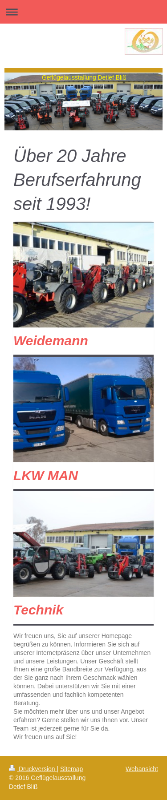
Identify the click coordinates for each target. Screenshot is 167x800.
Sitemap (71, 768)
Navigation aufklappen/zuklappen (83, 11)
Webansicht (142, 768)
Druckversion (33, 768)
